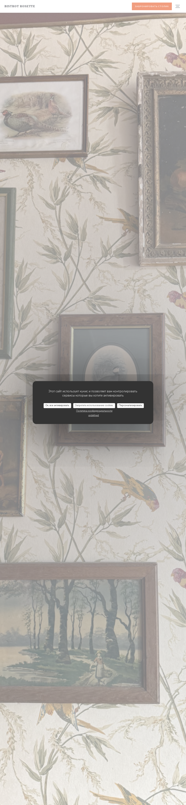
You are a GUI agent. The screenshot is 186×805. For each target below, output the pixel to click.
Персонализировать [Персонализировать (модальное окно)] (130, 405)
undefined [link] (93, 415)
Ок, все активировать (57, 405)
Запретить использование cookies (94, 405)
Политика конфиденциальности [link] (94, 411)
